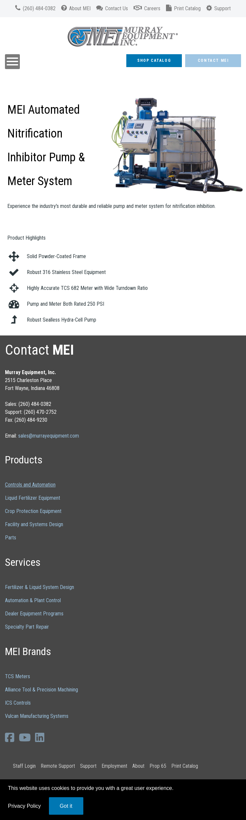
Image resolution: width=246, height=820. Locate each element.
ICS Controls (18, 703)
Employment (114, 766)
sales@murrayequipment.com (48, 436)
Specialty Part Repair (27, 627)
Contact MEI (213, 60)
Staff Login (24, 766)
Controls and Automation (30, 485)
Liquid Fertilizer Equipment (32, 498)
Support (88, 766)
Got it (66, 806)
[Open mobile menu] (12, 61)
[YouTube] (26, 737)
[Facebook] (11, 737)
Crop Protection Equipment (33, 511)
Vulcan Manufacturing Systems (36, 716)
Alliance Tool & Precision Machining (41, 689)
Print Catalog (184, 766)
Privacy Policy (24, 806)
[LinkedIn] (41, 737)
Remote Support (58, 766)
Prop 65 (157, 766)
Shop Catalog (154, 60)
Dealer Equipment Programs (34, 613)
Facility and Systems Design (34, 524)
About (138, 766)
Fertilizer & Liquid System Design (39, 587)
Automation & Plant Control (33, 600)
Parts (10, 537)
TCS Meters (17, 676)
